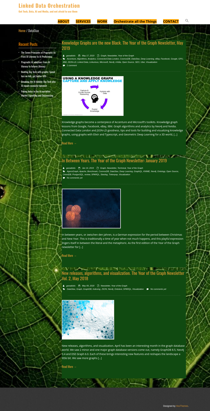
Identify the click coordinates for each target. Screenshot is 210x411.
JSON (104, 289)
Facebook (165, 59)
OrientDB (67, 174)
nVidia (118, 62)
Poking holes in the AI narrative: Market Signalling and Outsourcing (37, 93)
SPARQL (95, 174)
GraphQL (138, 171)
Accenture (71, 59)
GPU (180, 59)
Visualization (151, 62)
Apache (82, 171)
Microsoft (104, 62)
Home (22, 30)
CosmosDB (125, 59)
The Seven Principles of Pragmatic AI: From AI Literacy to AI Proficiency (38, 54)
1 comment (72, 65)
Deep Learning (147, 59)
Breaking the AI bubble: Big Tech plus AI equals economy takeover (38, 84)
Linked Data (82, 62)
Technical (122, 168)
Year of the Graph (126, 56)
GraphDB (87, 289)
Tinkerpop (113, 174)
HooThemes (182, 406)
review (87, 174)
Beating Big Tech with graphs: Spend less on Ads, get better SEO (38, 74)
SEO (137, 62)
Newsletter (112, 56)
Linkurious (94, 62)
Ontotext (118, 289)
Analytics (92, 59)
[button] (187, 21)
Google (174, 59)
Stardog (104, 174)
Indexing (96, 289)
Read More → (69, 143)
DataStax (135, 59)
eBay (157, 59)
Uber (142, 62)
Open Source (128, 62)
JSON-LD (72, 62)
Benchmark (92, 171)
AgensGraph (72, 171)
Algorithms (82, 59)
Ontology (161, 171)
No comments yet (75, 178)
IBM (65, 62)
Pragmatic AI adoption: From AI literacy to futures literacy (35, 64)
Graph (103, 56)
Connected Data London (108, 59)
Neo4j (111, 62)
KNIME (146, 171)
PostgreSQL (77, 174)
